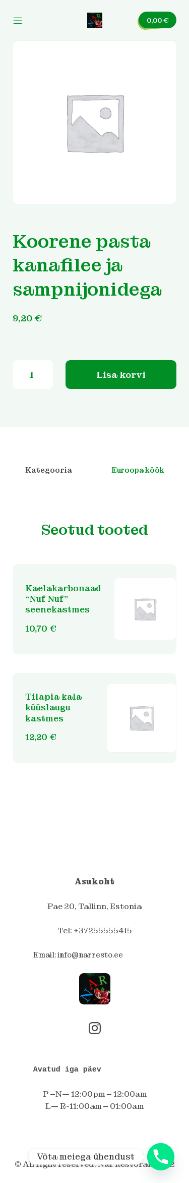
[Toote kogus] (33, 374)
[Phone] (160, 1156)
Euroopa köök (137, 470)
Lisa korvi (121, 374)
